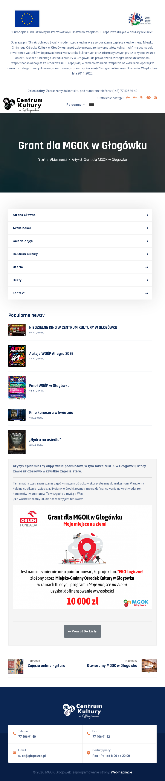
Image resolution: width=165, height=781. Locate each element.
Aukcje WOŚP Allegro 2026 (51, 353)
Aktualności (58, 159)
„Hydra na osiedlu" (45, 440)
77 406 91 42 (101, 736)
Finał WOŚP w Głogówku (49, 385)
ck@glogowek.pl (32, 756)
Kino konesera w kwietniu (51, 412)
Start (41, 159)
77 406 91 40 (27, 736)
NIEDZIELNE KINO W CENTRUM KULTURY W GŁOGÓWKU (73, 327)
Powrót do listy (82, 631)
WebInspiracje (121, 772)
